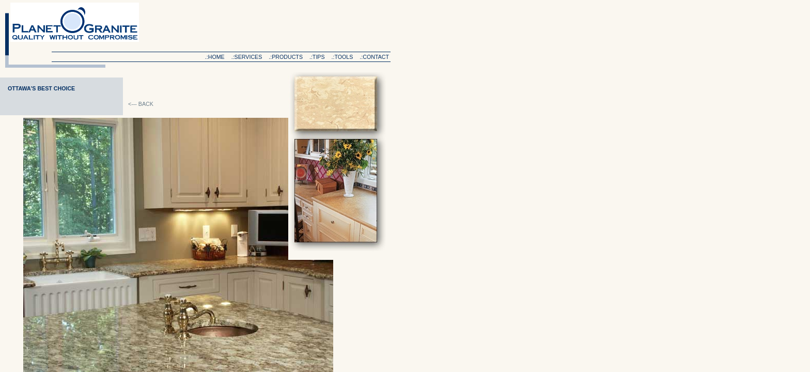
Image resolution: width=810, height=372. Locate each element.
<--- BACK (140, 104)
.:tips (317, 57)
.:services (246, 57)
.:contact (374, 57)
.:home (215, 57)
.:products (286, 57)
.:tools (342, 57)
